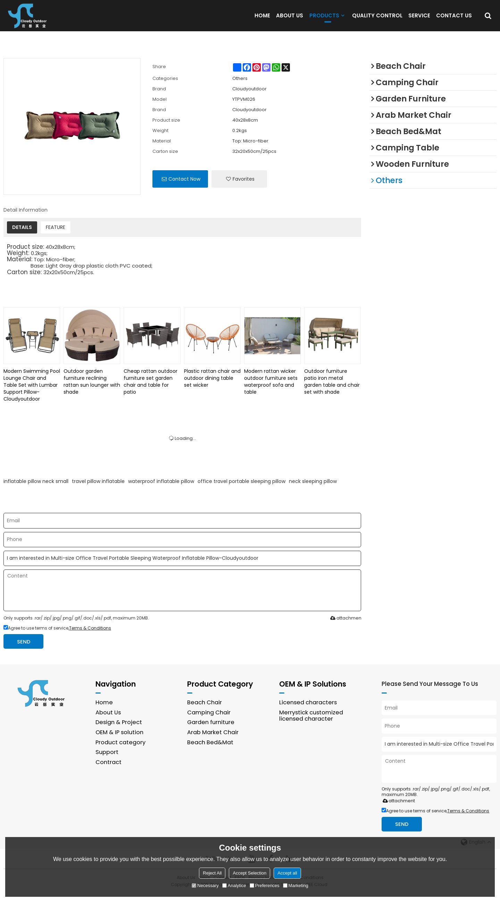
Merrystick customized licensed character (311, 724)
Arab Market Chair (213, 741)
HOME (262, 19)
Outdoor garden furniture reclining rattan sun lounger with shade (92, 390)
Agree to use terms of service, (57, 636)
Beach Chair (204, 711)
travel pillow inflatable (98, 489)
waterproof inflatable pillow (161, 489)
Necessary (205, 885)
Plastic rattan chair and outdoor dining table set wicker (212, 386)
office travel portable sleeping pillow (241, 489)
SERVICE (419, 19)
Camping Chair (209, 721)
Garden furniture (210, 731)
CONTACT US (454, 19)
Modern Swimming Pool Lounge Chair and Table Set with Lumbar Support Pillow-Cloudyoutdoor (31, 393)
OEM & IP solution (119, 741)
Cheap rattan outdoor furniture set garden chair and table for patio (150, 390)
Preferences (265, 885)
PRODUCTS (324, 21)
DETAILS (22, 235)
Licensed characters (308, 711)
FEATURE (55, 235)
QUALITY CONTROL (377, 19)
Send (24, 650)
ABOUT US (289, 19)
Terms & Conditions (90, 636)
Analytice (234, 885)
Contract (108, 770)
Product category (120, 751)
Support (106, 761)
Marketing (295, 885)
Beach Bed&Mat (210, 751)
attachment (345, 626)
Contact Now (184, 187)
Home (104, 711)
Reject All (212, 873)
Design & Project (118, 731)
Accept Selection (249, 873)
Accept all (287, 873)
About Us (108, 721)
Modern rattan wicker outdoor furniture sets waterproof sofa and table (271, 390)
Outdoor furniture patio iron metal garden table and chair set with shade (332, 390)
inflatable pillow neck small (35, 489)
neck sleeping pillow (313, 489)
